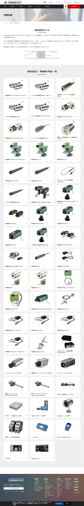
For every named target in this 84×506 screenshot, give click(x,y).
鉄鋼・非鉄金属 (60, 480)
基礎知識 (30, 6)
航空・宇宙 (59, 488)
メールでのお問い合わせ (13, 488)
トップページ (6, 22)
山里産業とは (37, 480)
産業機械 (59, 485)
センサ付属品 (47, 493)
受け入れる (59, 503)
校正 (58, 496)
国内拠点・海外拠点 (38, 488)
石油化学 (59, 484)
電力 (58, 482)
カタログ (38, 6)
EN (78, 2)
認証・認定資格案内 (38, 487)
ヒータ (46, 484)
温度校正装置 (47, 488)
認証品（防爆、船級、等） (50, 495)
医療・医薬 (59, 490)
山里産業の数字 (38, 490)
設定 (15, 504)
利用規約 (22, 491)
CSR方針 (36, 485)
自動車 (58, 495)
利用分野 (59, 479)
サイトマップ (58, 2)
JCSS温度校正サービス (49, 487)
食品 (58, 487)
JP (75, 2)
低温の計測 (68, 488)
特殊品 (46, 496)
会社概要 (36, 482)
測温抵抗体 (47, 482)
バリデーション (48, 490)
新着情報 (76, 489)
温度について (68, 480)
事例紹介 (21, 6)
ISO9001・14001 (38, 484)
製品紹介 (13, 6)
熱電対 (46, 480)
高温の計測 (68, 486)
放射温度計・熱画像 (48, 485)
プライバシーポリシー (67, 2)
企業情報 (47, 6)
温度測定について (69, 485)
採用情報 (44, 2)
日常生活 (59, 493)
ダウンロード (51, 2)
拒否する (67, 503)
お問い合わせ (74, 6)
